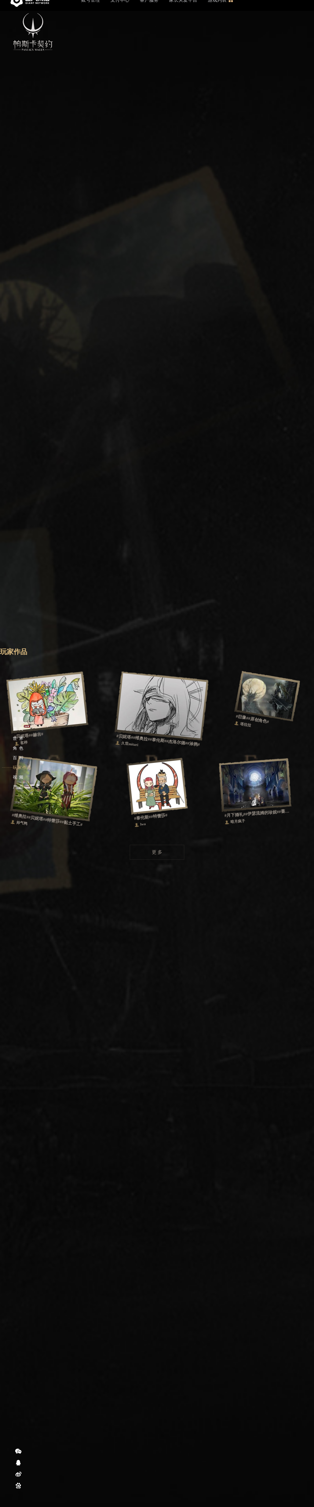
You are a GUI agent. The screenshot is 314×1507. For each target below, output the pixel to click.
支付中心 (119, 11)
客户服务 (149, 11)
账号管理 (90, 11)
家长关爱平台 (183, 11)
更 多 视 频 (154, 317)
